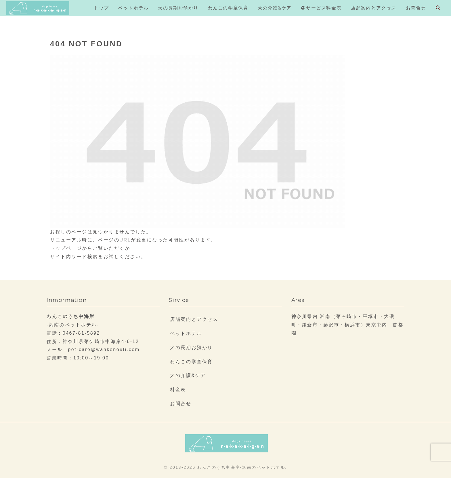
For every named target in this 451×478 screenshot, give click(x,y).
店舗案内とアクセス (194, 319)
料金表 (178, 389)
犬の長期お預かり (191, 347)
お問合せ (180, 403)
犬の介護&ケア (188, 375)
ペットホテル (186, 333)
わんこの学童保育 (191, 361)
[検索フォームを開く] (438, 8)
